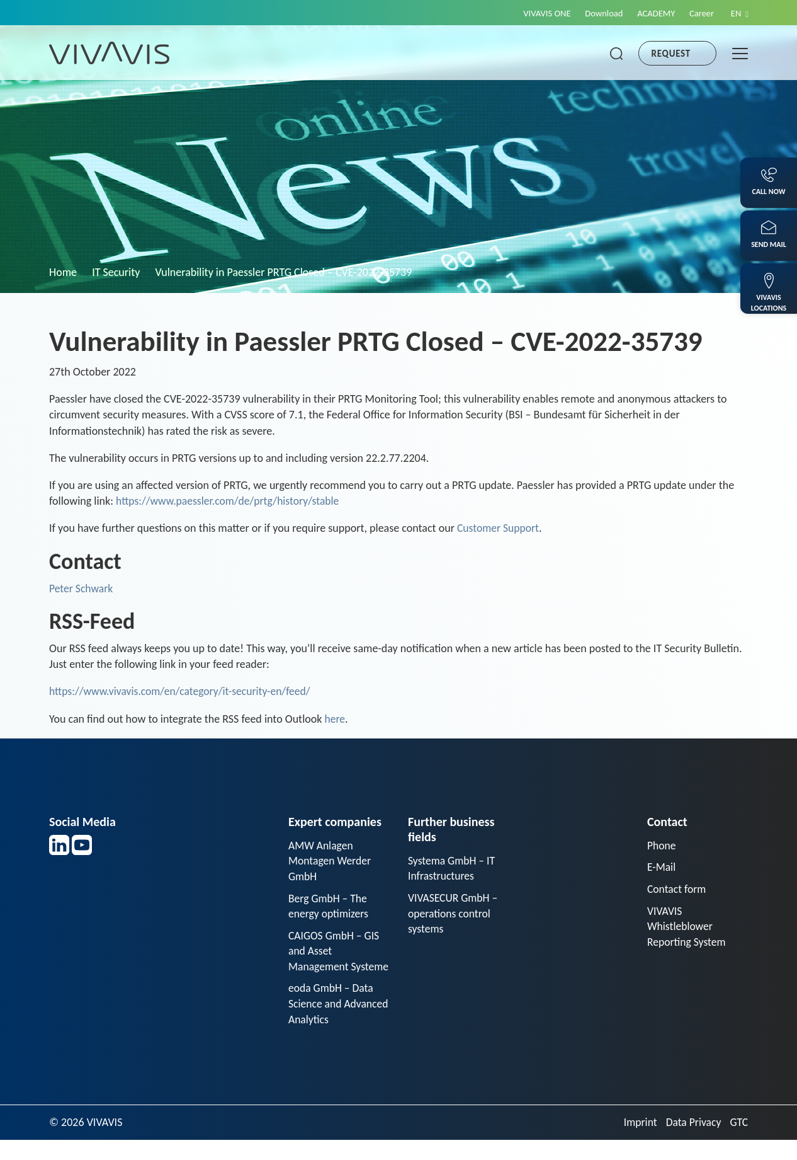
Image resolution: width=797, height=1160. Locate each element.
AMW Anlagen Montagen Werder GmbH (330, 861)
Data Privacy (692, 1142)
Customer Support (499, 528)
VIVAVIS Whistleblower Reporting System (687, 927)
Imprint (638, 1142)
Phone (662, 846)
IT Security (116, 272)
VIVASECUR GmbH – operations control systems (454, 914)
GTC (739, 1142)
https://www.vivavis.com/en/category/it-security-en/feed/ (183, 691)
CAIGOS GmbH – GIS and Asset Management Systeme (335, 961)
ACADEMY (652, 13)
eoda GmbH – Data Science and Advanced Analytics (332, 1023)
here (335, 719)
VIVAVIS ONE (538, 13)
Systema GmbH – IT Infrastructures (452, 868)
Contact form (677, 890)
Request (671, 53)
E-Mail (661, 868)
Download (597, 13)
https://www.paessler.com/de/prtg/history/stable (230, 501)
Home (63, 272)
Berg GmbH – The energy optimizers (329, 907)
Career (699, 13)
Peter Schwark (82, 588)
